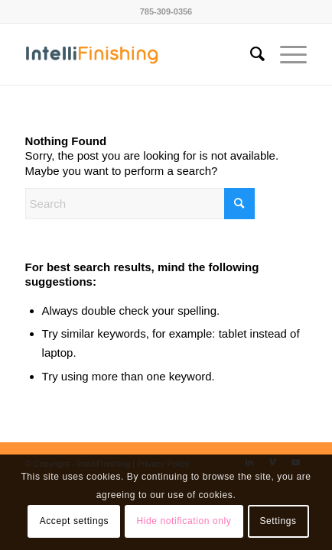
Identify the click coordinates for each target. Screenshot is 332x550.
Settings (277, 521)
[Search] (250, 54)
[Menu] (286, 54)
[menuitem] (250, 54)
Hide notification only (183, 521)
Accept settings (74, 521)
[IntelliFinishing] (138, 54)
